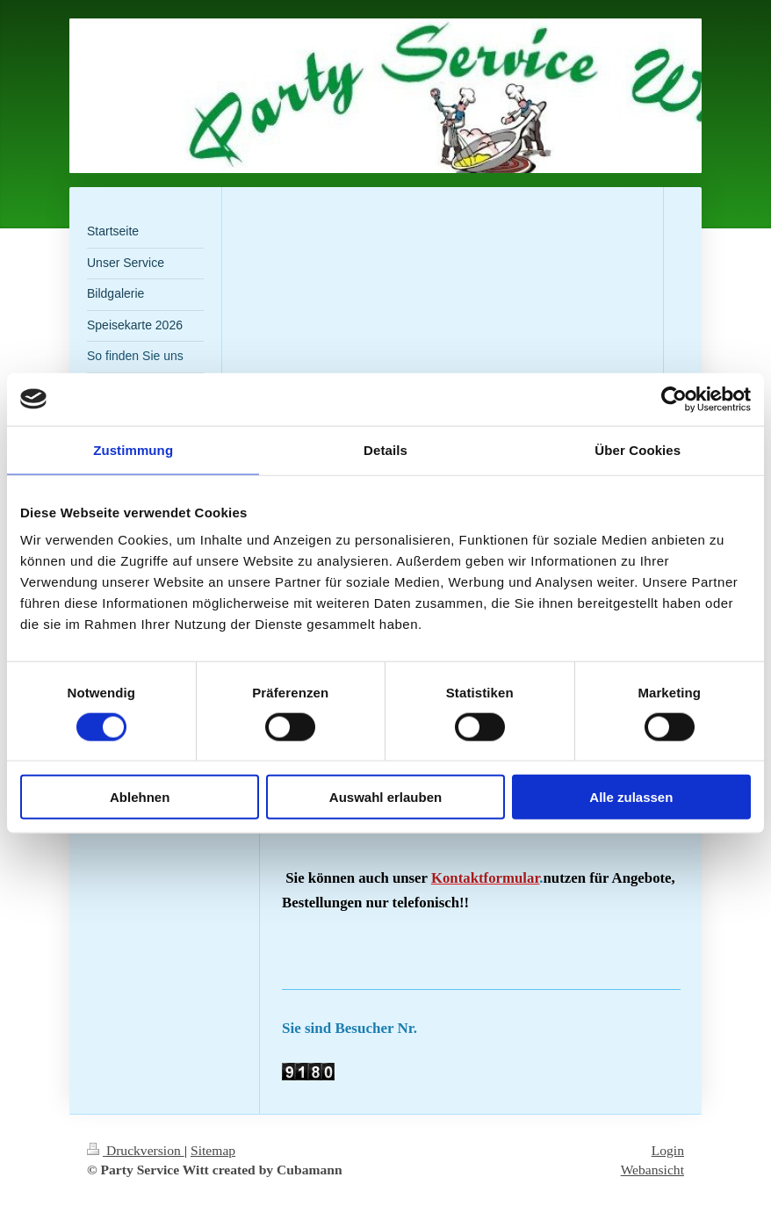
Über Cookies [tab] (637, 449)
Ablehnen (139, 797)
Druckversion (135, 1150)
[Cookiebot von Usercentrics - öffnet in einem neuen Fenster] (674, 399)
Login (668, 1150)
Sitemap (213, 1150)
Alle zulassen (631, 797)
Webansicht (652, 1169)
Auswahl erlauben (385, 797)
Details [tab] (385, 449)
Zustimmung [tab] (133, 449)
